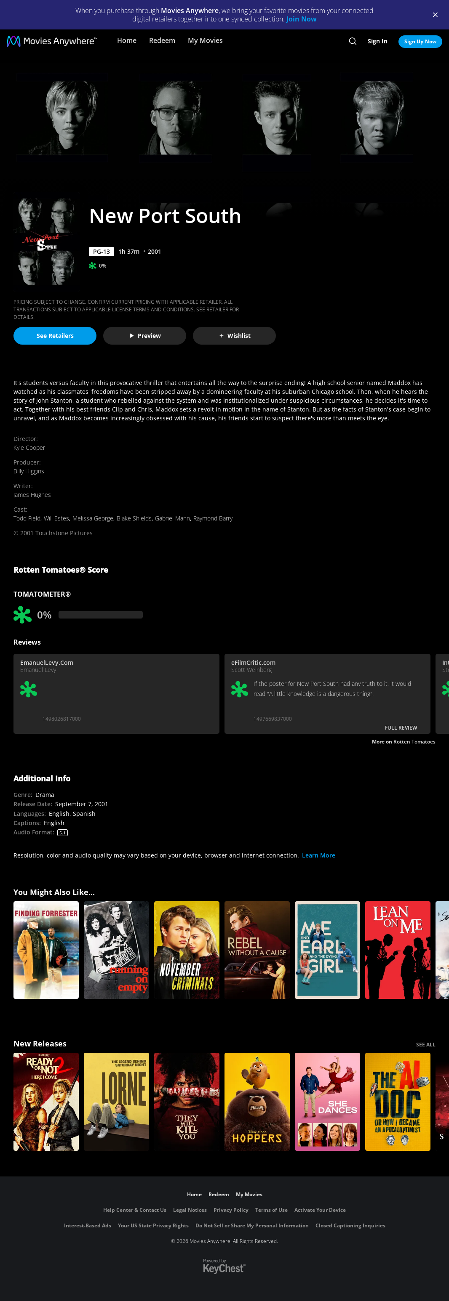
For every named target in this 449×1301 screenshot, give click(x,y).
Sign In (378, 41)
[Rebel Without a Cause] (257, 950)
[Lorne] (116, 1102)
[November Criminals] (186, 950)
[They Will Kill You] (186, 1102)
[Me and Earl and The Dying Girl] (327, 950)
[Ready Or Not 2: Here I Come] (46, 1102)
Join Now (301, 19)
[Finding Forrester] (46, 950)
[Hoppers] (257, 1102)
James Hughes (32, 495)
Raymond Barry (213, 518)
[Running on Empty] (116, 950)
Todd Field (26, 518)
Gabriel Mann (172, 518)
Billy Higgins (28, 471)
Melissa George (92, 518)
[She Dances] (327, 1102)
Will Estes (56, 518)
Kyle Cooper (29, 447)
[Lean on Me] (397, 950)
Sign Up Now (420, 41)
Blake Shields (134, 518)
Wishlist (235, 336)
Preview (145, 336)
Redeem (162, 40)
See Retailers (55, 336)
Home (126, 40)
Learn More (318, 855)
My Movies (205, 40)
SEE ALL (426, 1044)
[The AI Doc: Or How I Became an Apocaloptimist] (397, 1102)
